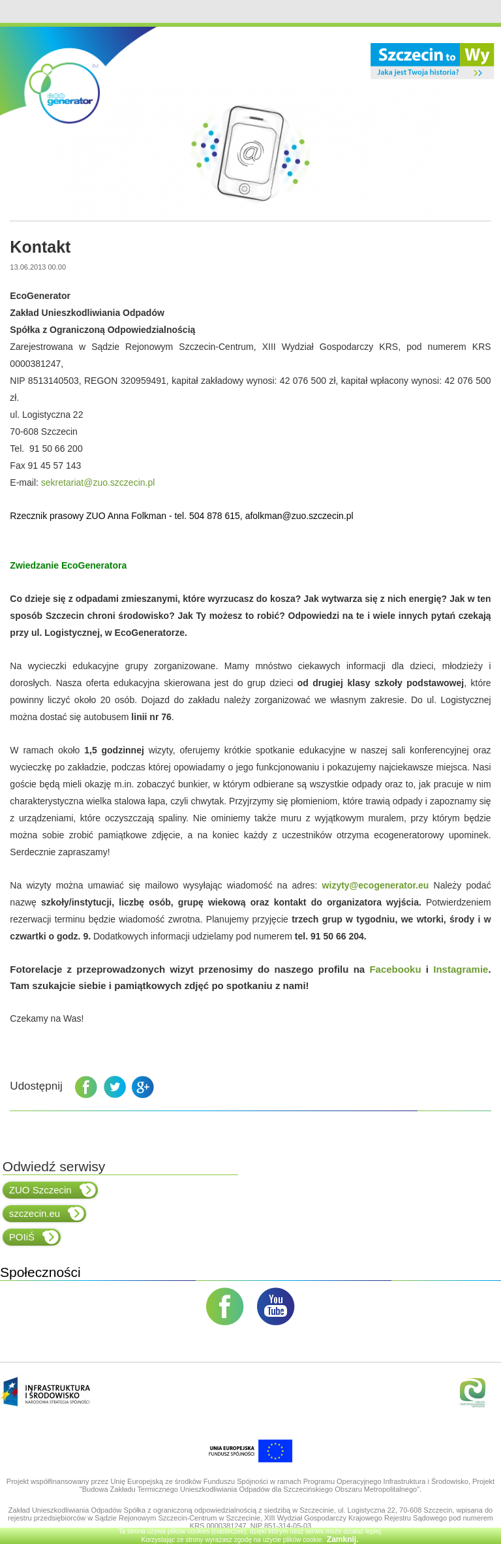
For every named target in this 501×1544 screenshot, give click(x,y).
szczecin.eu (46, 1213)
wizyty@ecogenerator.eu (375, 885)
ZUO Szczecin (52, 1190)
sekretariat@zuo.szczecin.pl (98, 482)
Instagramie (460, 969)
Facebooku (395, 969)
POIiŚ (34, 1237)
